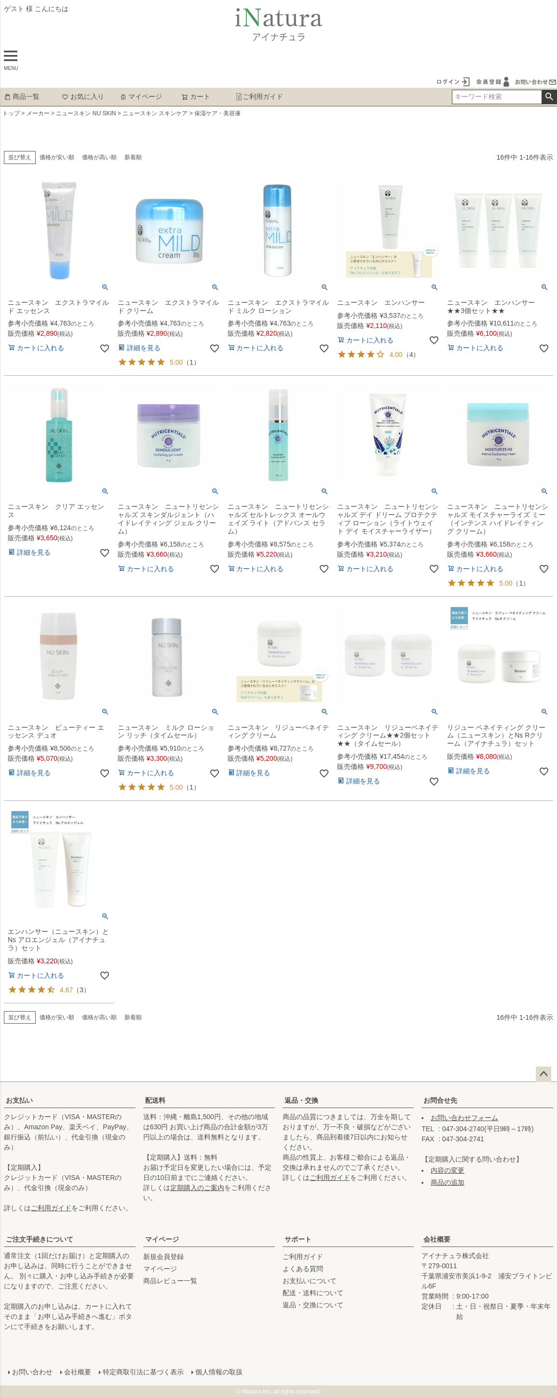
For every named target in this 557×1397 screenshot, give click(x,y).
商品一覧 (22, 96)
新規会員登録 (163, 1256)
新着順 (133, 157)
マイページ (141, 96)
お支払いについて (310, 1281)
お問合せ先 (440, 1100)
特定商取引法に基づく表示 (142, 1371)
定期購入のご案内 (197, 1188)
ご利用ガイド (259, 96)
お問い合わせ (32, 1371)
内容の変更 (447, 1170)
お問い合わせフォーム (464, 1118)
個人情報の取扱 (218, 1371)
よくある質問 (303, 1269)
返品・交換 (301, 1100)
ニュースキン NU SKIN (86, 113)
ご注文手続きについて (39, 1239)
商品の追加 (447, 1182)
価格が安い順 (57, 157)
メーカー (38, 113)
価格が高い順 (99, 157)
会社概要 (436, 1239)
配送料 (155, 1100)
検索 (549, 97)
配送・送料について (313, 1293)
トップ (11, 113)
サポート (298, 1239)
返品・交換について (313, 1305)
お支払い (19, 1100)
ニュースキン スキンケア (155, 113)
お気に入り (83, 96)
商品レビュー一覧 (170, 1281)
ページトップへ (543, 1074)
